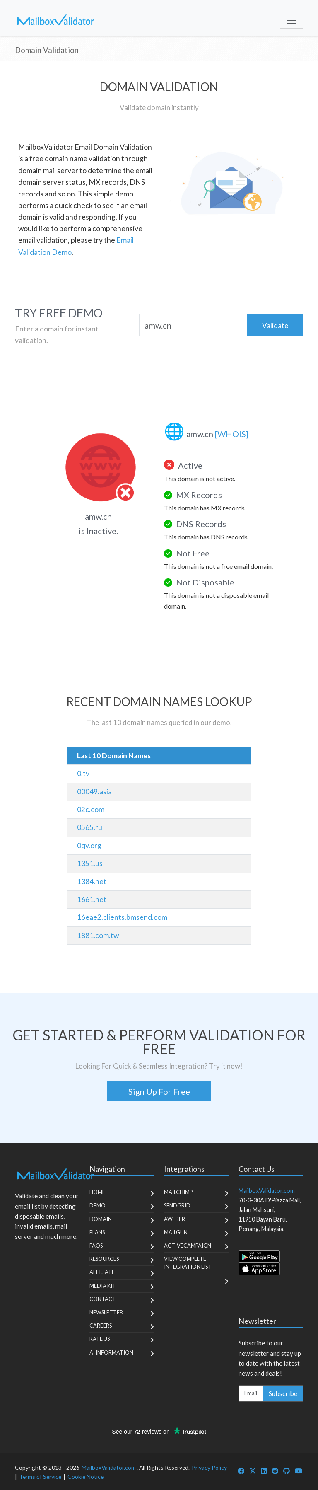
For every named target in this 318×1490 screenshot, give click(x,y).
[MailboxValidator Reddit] (275, 1471)
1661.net (91, 899)
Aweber (174, 1219)
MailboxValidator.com (109, 1467)
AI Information (111, 1352)
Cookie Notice (85, 1476)
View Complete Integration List (188, 1262)
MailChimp (178, 1192)
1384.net (91, 881)
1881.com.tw (98, 935)
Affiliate (102, 1272)
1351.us (90, 863)
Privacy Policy (209, 1467)
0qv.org (89, 845)
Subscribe (283, 1393)
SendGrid (177, 1205)
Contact (102, 1299)
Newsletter (106, 1312)
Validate (275, 325)
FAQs (96, 1245)
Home (97, 1192)
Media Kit (102, 1285)
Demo (97, 1205)
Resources (104, 1258)
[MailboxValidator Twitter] (252, 1471)
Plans (97, 1232)
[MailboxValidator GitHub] (286, 1471)
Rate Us (99, 1338)
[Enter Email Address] (251, 1393)
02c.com (90, 809)
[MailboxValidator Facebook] (241, 1471)
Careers (100, 1325)
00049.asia (94, 791)
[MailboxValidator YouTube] (298, 1471)
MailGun (176, 1232)
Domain (100, 1219)
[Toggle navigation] (291, 20)
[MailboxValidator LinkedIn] (264, 1471)
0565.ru (89, 827)
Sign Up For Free (159, 1091)
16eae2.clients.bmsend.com (122, 917)
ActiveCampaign (187, 1245)
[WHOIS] (231, 434)
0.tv (83, 773)
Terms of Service (40, 1476)
